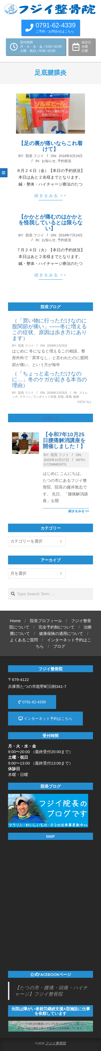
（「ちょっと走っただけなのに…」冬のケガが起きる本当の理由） (49, 379)
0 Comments (55, 464)
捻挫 (76, 396)
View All (84, 402)
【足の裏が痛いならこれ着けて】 (50, 146)
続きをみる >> (50, 195)
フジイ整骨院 (55, 1043)
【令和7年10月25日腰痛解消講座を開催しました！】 (64, 440)
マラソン (25, 396)
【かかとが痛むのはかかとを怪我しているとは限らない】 (50, 222)
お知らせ (49, 161)
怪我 (69, 396)
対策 (61, 396)
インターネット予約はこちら (45, 718)
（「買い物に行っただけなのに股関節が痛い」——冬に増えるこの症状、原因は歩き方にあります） (49, 329)
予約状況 (64, 161)
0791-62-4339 (32, 702)
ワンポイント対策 (44, 396)
